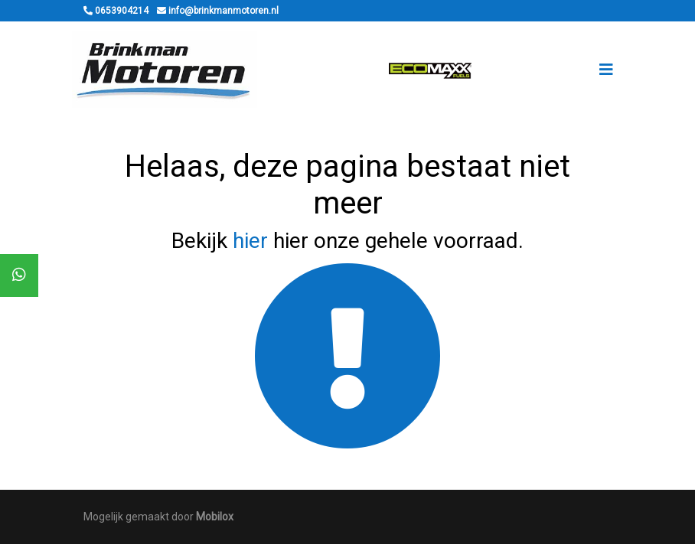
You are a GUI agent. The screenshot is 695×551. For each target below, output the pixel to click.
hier (250, 240)
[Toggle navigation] (606, 69)
